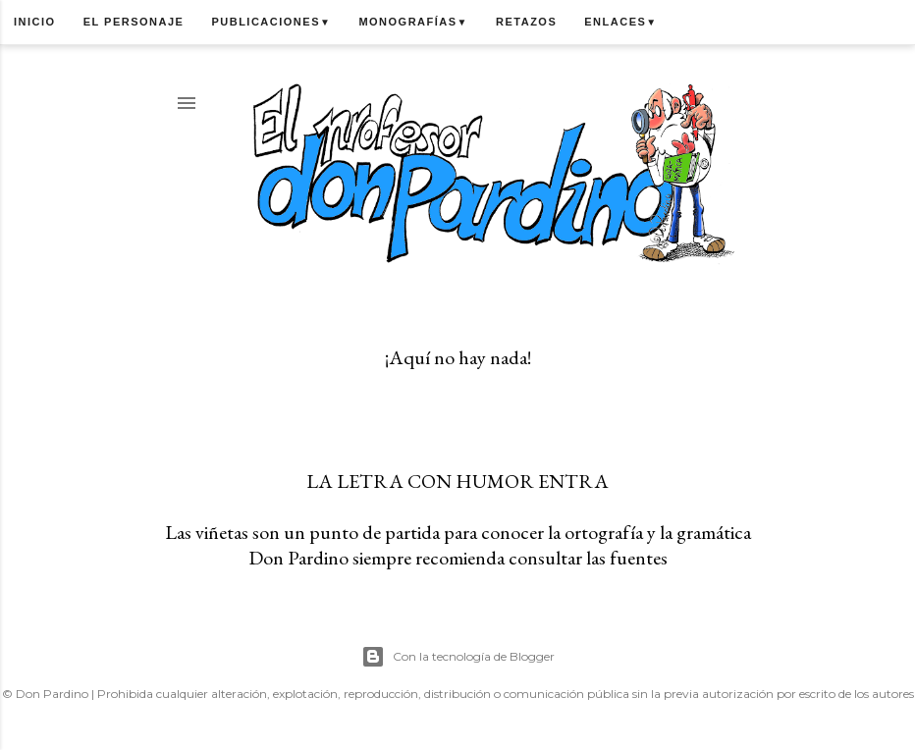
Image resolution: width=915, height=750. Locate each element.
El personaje (134, 21)
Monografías (413, 21)
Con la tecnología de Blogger (458, 657)
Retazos (526, 21)
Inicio (35, 21)
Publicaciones (271, 21)
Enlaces (620, 21)
